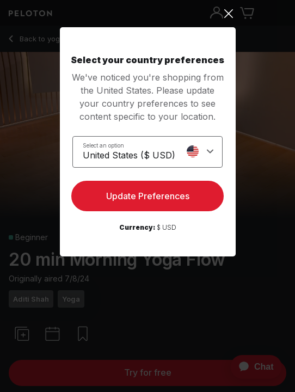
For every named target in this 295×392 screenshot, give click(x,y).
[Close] (148, 13)
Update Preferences (147, 196)
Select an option (103, 145)
